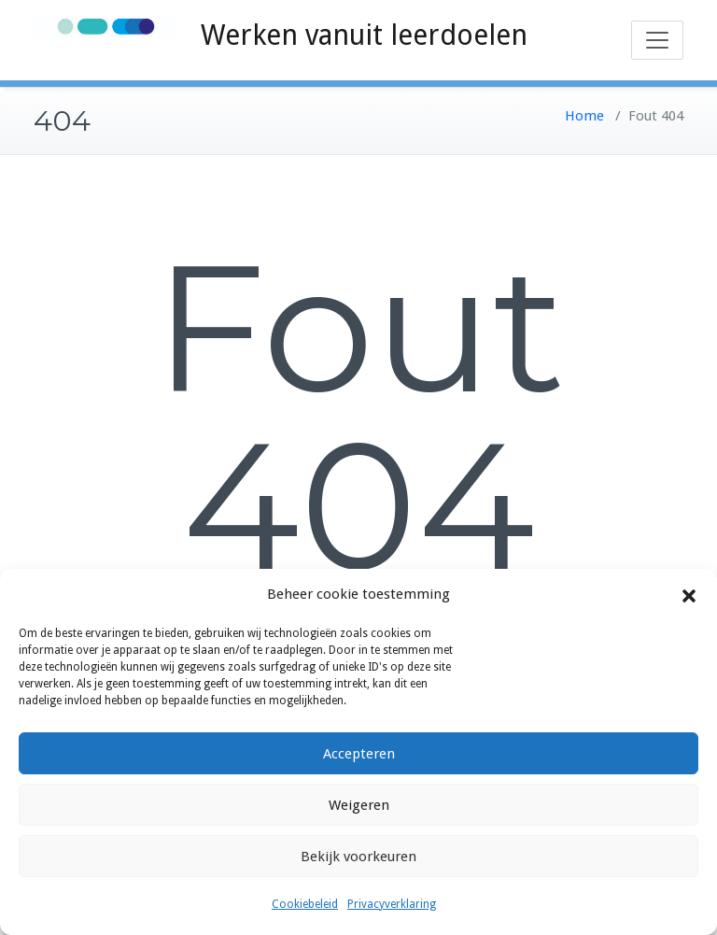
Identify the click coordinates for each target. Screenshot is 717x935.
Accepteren (359, 753)
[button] (689, 595)
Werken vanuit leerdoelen (364, 35)
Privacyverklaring (391, 904)
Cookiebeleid (305, 904)
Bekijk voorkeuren (358, 856)
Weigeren (359, 805)
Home (584, 115)
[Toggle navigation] (657, 40)
